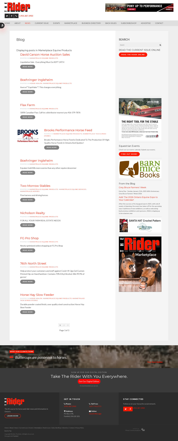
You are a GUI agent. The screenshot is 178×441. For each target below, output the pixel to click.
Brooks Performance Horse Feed (68, 130)
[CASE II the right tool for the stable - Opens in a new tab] (140, 119)
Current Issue (42, 23)
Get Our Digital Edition (89, 382)
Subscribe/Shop (128, 23)
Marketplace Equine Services (72, 189)
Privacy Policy (79, 428)
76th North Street (33, 264)
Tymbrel (15, 436)
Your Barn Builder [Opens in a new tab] (155, 362)
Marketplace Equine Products (44, 58)
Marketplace (70, 23)
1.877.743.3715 (95, 407)
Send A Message (95, 414)
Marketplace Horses (30, 191)
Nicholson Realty (32, 213)
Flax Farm (27, 105)
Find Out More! (129, 154)
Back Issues (110, 23)
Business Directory (91, 23)
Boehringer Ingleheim (36, 80)
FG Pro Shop (29, 238)
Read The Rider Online (133, 54)
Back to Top (8, 431)
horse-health (36, 83)
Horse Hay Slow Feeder (37, 295)
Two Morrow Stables (35, 186)
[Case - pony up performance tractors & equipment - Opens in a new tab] (139, 7)
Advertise (146, 23)
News (27, 23)
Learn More (12, 416)
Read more (28, 67)
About (17, 23)
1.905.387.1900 (26, 16)
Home (7, 23)
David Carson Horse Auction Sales (45, 54)
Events (56, 23)
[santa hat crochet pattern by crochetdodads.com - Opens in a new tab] (140, 225)
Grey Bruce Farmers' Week (132, 187)
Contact (159, 23)
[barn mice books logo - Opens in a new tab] (140, 169)
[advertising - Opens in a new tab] (140, 264)
